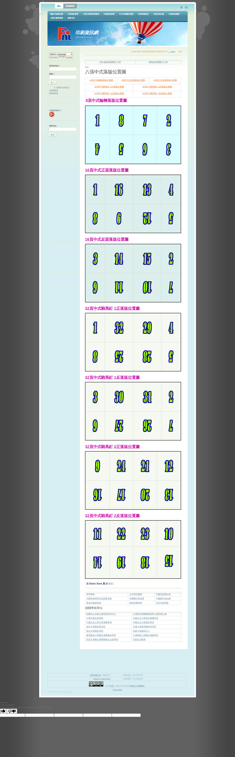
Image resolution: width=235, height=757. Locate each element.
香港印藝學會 (135, 603)
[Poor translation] (12, 711)
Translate (66, 57)
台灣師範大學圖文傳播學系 (145, 635)
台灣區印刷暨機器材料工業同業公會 (150, 614)
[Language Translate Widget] (61, 54)
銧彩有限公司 (95, 675)
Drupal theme (52, 692)
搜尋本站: (53, 126)
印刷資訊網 (86, 32)
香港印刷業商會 (93, 603)
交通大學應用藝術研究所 (144, 626)
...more (176, 51)
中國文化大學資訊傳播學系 (145, 618)
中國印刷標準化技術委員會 (99, 598)
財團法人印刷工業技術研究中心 (101, 614)
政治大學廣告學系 (94, 631)
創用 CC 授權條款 (137, 686)
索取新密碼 (53, 93)
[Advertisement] (62, 191)
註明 (112, 686)
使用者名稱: (54, 66)
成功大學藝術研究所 (95, 626)
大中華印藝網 (135, 594)
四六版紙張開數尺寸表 (110, 62)
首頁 (87, 67)
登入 (59, 6)
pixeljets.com (66, 692)
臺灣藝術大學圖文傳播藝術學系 (101, 635)
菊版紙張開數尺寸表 (158, 62)
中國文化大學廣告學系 (143, 622)
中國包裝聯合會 (163, 594)
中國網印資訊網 (136, 598)
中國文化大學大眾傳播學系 (99, 622)
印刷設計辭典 (139, 639)
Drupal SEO (117, 690)
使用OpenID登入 (63, 87)
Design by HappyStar (101, 679)
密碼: (52, 74)
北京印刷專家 (162, 603)
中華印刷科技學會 (94, 618)
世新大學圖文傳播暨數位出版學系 (102, 639)
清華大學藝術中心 (141, 631)
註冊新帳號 (69, 6)
